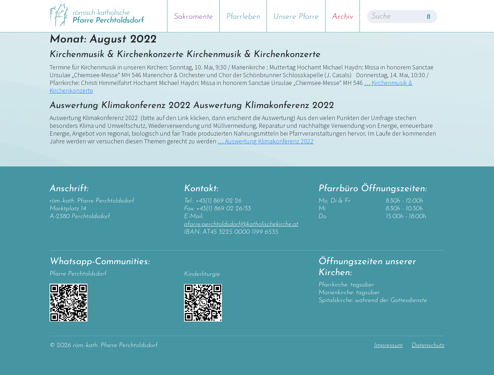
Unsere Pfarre (296, 17)
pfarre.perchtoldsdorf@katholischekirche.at (241, 224)
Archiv (342, 17)
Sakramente (193, 17)
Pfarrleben (243, 17)
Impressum (388, 345)
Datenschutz (428, 345)
